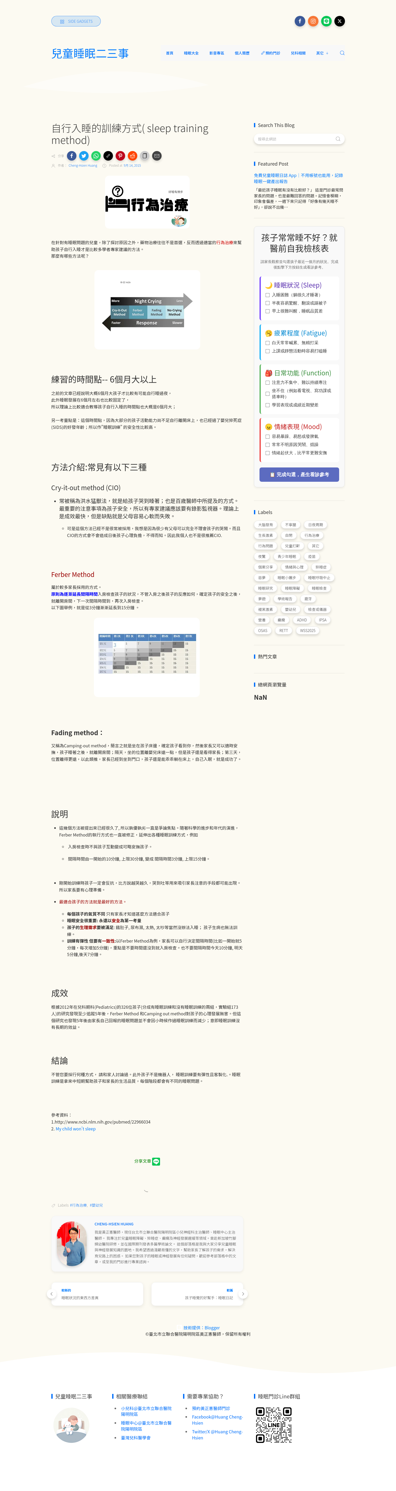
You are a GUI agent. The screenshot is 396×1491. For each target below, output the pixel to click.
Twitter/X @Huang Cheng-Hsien (217, 1434)
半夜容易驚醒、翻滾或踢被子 (296, 303)
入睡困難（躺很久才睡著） (294, 295)
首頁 (170, 53)
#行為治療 (78, 1205)
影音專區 (217, 53)
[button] (71, 156)
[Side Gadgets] (76, 21)
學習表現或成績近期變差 (292, 405)
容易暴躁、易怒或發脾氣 (292, 436)
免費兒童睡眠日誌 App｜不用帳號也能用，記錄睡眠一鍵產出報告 (298, 178)
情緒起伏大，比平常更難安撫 (296, 453)
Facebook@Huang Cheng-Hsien (217, 1419)
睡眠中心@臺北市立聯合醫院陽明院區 (146, 1426)
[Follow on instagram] (313, 21)
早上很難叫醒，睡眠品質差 (294, 311)
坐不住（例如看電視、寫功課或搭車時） (298, 393)
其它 (322, 53)
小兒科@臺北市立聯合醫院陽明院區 (146, 1411)
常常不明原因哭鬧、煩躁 (292, 444)
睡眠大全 (191, 53)
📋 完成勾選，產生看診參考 (299, 474)
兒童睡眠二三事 (90, 53)
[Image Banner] (71, 1424)
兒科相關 (298, 53)
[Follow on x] (339, 21)
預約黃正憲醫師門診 (211, 1408)
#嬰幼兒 (96, 1205)
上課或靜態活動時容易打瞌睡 (296, 351)
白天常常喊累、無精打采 (292, 342)
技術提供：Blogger (198, 1327)
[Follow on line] (326, 21)
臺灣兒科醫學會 (136, 1437)
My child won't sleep (76, 1128)
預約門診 (270, 53)
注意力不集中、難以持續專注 (296, 382)
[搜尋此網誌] (299, 139)
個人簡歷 (242, 53)
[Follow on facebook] (300, 21)
